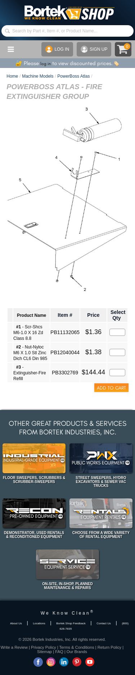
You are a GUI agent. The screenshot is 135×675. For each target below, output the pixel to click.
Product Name (31, 315)
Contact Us (103, 623)
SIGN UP (94, 49)
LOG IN (57, 49)
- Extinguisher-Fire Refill (29, 373)
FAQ (59, 651)
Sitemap (44, 651)
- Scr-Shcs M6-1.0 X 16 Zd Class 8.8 (28, 332)
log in (45, 63)
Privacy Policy (43, 647)
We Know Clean (67, 613)
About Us (16, 623)
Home (12, 76)
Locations (39, 623)
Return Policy (110, 647)
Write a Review (14, 647)
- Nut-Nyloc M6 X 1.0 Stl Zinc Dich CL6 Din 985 (30, 353)
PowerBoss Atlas (73, 76)
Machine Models (37, 76)
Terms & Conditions (76, 647)
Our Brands (77, 651)
